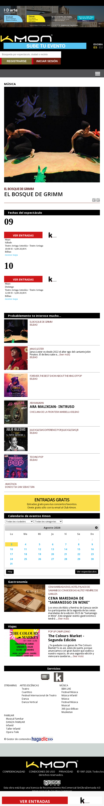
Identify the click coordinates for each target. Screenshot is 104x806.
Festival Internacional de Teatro (39, 695)
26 (39, 559)
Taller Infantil (13, 728)
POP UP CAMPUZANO (59, 631)
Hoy (10, 571)
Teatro (25, 688)
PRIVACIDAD (66, 771)
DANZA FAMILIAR (15, 722)
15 (78, 549)
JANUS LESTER (37, 348)
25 (25, 559)
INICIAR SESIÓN (47, 61)
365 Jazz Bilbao (69, 708)
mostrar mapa (11, 255)
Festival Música (69, 692)
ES (95, 47)
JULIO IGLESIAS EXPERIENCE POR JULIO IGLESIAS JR (54, 430)
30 (92, 559)
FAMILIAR (9, 715)
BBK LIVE (66, 688)
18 (25, 554)
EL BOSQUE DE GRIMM (41, 321)
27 (52, 559)
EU (101, 47)
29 (78, 559)
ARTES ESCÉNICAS (29, 685)
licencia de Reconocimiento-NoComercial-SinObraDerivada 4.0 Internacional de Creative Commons (65, 789)
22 (78, 554)
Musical (65, 705)
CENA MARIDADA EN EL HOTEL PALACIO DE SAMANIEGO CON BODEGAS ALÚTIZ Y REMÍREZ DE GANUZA (73, 590)
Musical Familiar (15, 718)
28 (65, 559)
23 (92, 554)
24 (11, 559)
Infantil (10, 725)
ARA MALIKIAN (37, 403)
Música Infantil (69, 695)
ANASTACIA (10, 484)
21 (65, 554)
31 (11, 563)
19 (39, 554)
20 (52, 554)
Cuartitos (27, 692)
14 (65, 549)
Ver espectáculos (87, 571)
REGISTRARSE (16, 61)
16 (92, 549)
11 (25, 549)
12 (39, 549)
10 (11, 549)
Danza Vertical (30, 702)
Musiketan (67, 712)
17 (11, 554)
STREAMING (10, 685)
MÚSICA (64, 685)
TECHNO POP (36, 457)
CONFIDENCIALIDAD (14, 771)
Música (65, 698)
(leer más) (64, 354)
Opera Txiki (12, 732)
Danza (25, 698)
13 (52, 549)
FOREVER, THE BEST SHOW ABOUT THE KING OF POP (56, 376)
